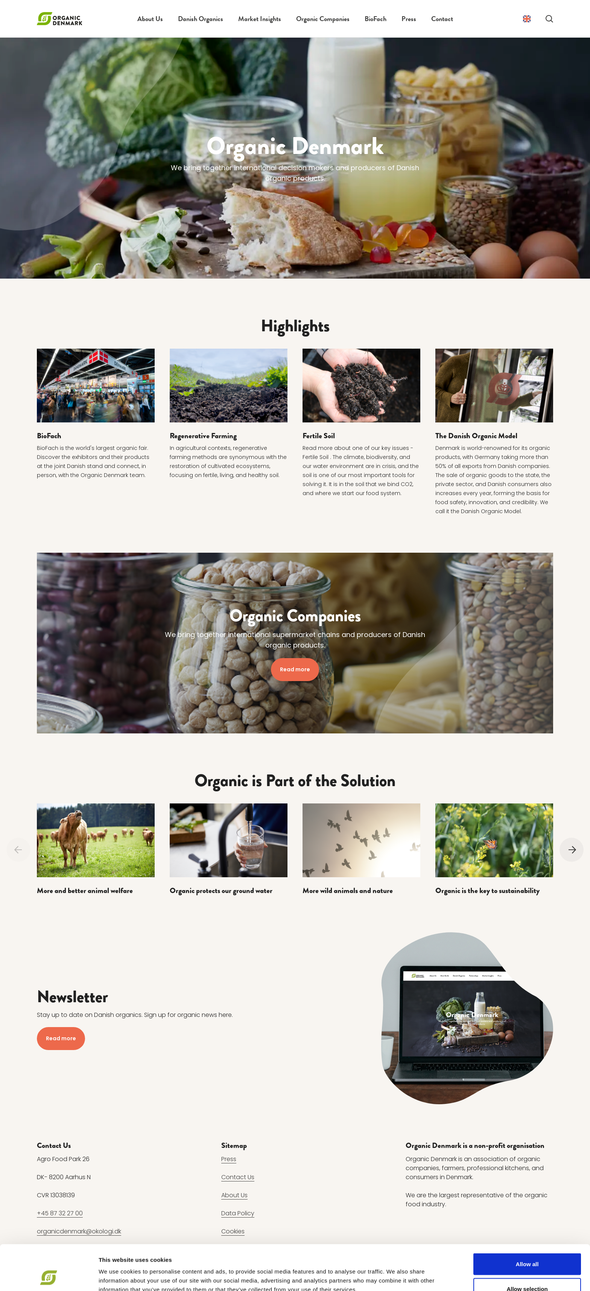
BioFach (375, 19)
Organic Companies (323, 19)
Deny (527, 1271)
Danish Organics (200, 19)
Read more (295, 669)
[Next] (572, 849)
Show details (394, 1271)
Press (408, 19)
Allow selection (526, 1246)
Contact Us (237, 1177)
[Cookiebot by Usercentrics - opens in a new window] (49, 1276)
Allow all (527, 1221)
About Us (150, 19)
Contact (442, 19)
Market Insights (259, 19)
